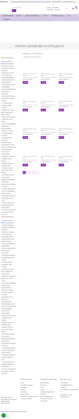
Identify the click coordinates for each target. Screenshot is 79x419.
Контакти (57, 10)
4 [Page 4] (34, 173)
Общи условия (24, 394)
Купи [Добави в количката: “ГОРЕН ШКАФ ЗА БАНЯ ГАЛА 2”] (61, 110)
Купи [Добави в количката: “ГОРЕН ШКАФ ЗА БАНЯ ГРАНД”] (25, 138)
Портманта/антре (46, 398)
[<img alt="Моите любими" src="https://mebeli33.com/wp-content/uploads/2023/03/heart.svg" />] (70, 8)
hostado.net (12, 416)
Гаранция (50, 10)
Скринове (43, 394)
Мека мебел (43, 401)
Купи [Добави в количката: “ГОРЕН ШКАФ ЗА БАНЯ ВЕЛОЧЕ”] (43, 110)
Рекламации (23, 392)
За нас (49, 7)
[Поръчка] (32, 56)
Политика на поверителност (29, 396)
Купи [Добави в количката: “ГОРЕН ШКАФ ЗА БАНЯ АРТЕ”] (43, 82)
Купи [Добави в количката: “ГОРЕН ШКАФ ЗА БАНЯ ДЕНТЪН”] (43, 138)
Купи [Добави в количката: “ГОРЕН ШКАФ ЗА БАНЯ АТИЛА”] (61, 82)
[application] (22, 16)
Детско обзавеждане (46, 396)
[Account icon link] (73, 9)
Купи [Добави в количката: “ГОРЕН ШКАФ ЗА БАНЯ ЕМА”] (43, 166)
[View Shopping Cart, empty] (77, 9)
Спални (42, 389)
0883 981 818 (3, 1)
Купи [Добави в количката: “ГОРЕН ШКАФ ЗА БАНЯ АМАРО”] (25, 82)
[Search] (14, 10)
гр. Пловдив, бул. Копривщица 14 (69, 390)
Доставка (55, 7)
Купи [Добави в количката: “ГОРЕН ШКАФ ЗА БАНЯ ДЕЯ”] (61, 138)
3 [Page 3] (31, 173)
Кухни (42, 387)
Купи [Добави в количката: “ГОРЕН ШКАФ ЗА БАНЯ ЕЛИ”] (25, 166)
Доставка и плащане (26, 385)
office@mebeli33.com (67, 385)
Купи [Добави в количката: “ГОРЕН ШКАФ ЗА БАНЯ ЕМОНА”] (61, 166)
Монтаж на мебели (26, 398)
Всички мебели (44, 383)
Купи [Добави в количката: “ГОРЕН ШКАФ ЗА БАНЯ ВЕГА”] (25, 110)
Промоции (43, 385)
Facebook (63, 387)
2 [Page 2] (27, 173)
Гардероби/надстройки (47, 392)
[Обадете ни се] (3, 415)
